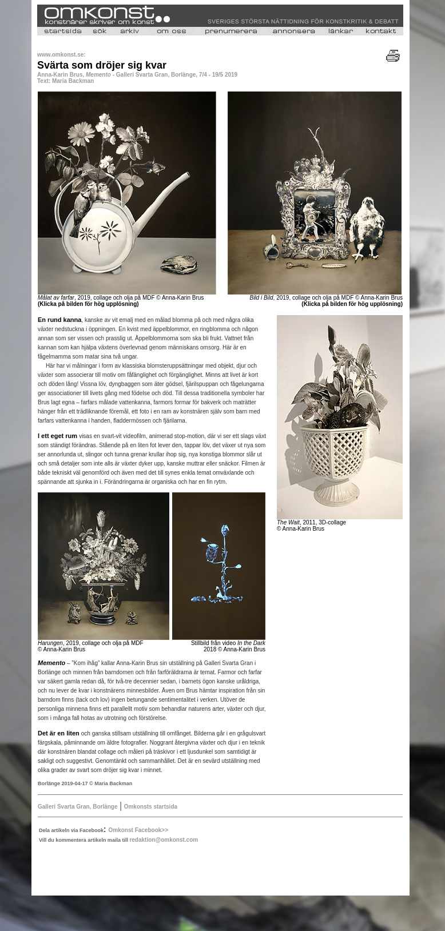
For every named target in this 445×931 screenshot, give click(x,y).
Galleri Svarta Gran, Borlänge (78, 806)
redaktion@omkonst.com (163, 840)
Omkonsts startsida (150, 806)
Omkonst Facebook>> (138, 830)
